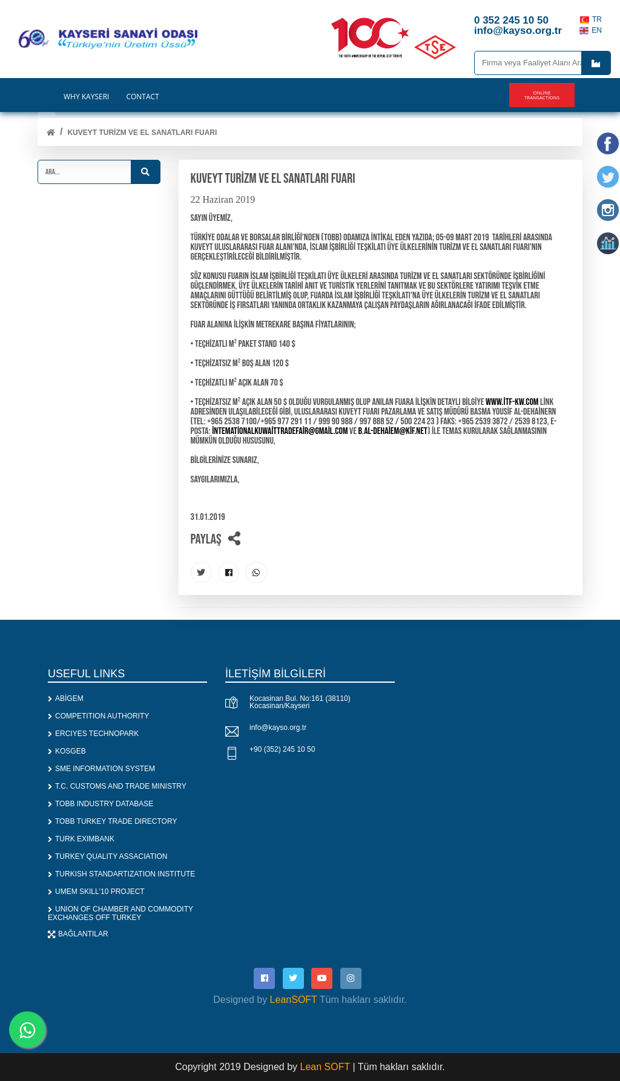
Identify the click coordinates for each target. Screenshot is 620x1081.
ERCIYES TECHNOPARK (93, 733)
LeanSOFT (293, 999)
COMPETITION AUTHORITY (98, 716)
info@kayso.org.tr (277, 727)
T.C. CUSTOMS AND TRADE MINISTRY (117, 786)
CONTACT (142, 96)
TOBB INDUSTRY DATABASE (100, 804)
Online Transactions (541, 94)
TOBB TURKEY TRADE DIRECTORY (112, 821)
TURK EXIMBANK (81, 839)
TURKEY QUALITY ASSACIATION (107, 856)
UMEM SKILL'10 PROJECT (96, 891)
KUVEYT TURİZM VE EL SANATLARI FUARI (142, 132)
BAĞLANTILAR (78, 934)
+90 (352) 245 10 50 (282, 749)
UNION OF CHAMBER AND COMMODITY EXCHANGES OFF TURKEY (120, 913)
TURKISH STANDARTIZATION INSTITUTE (121, 874)
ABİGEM (66, 698)
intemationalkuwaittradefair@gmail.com (280, 431)
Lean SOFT (326, 1067)
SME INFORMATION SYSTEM (101, 768)
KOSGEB (67, 751)
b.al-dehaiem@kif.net (393, 431)
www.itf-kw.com (512, 402)
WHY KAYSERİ (86, 96)
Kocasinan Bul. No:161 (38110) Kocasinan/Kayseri (300, 702)
